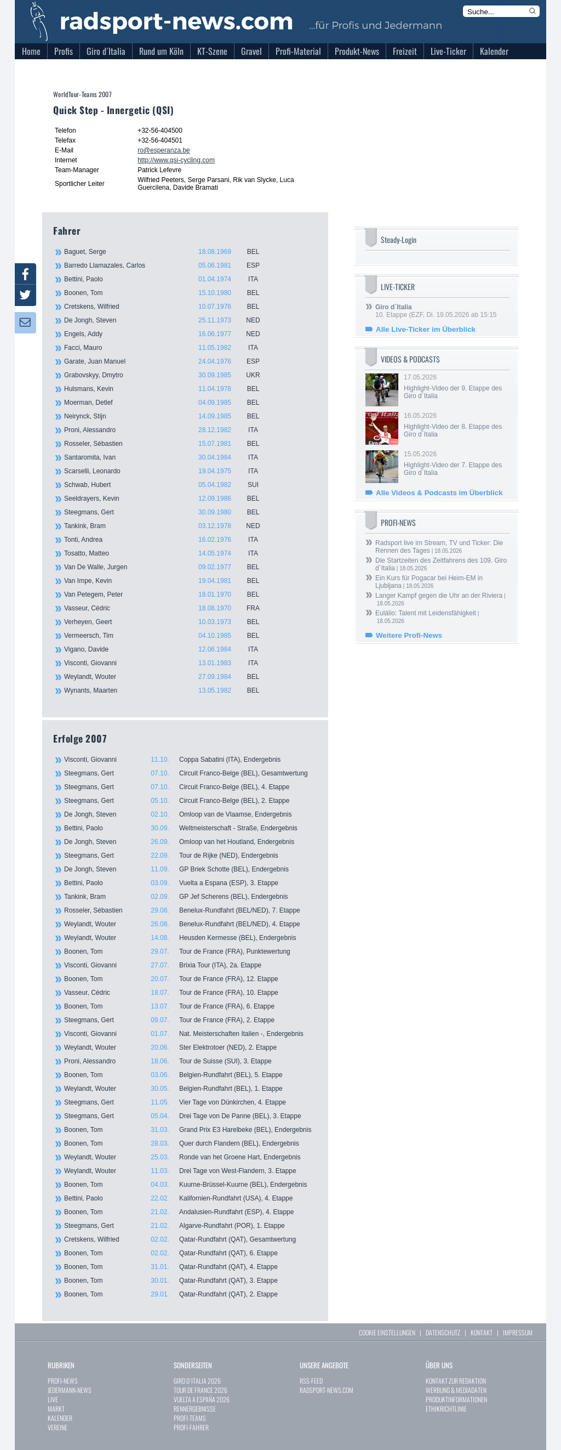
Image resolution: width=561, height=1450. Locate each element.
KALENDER (60, 1418)
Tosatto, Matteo (168, 553)
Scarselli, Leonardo (168, 471)
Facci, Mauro (168, 348)
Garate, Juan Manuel (168, 361)
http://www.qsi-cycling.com (176, 160)
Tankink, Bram (168, 526)
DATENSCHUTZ (443, 1332)
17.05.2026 (456, 386)
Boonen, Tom (168, 293)
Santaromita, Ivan (168, 457)
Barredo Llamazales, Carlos (168, 265)
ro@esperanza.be (164, 150)
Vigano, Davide (168, 649)
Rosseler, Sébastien (168, 444)
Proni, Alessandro (168, 430)
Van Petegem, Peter (168, 594)
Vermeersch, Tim (168, 635)
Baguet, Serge (168, 252)
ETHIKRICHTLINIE (446, 1408)
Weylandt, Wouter (168, 677)
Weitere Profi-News (409, 635)
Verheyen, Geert (168, 622)
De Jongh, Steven (168, 320)
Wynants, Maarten (168, 690)
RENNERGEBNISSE (195, 1408)
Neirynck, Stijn (168, 416)
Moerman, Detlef (168, 402)
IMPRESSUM (518, 1332)
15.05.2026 (456, 463)
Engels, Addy (168, 334)
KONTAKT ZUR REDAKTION (456, 1380)
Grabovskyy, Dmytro (168, 375)
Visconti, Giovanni (168, 663)
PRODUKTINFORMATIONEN (456, 1399)
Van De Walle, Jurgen (168, 567)
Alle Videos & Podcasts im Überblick (439, 493)
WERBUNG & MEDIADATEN (456, 1390)
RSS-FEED (311, 1380)
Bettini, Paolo (168, 279)
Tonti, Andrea (168, 539)
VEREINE (57, 1427)
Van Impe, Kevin (168, 581)
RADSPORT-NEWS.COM (326, 1390)
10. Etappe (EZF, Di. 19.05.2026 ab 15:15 (435, 311)
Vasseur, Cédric (168, 608)
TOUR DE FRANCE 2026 (200, 1390)
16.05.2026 (456, 425)
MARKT (56, 1408)
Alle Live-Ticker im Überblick (426, 329)
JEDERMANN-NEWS (69, 1390)
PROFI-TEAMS (190, 1418)
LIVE (53, 1399)
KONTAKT (482, 1332)
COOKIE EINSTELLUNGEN (387, 1332)
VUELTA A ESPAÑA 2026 (202, 1399)
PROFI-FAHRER (191, 1427)
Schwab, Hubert (168, 485)
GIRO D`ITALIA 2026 (197, 1380)
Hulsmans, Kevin (168, 389)
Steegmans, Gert (168, 512)
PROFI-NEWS (63, 1380)
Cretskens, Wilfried (168, 306)
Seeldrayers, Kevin (168, 498)
